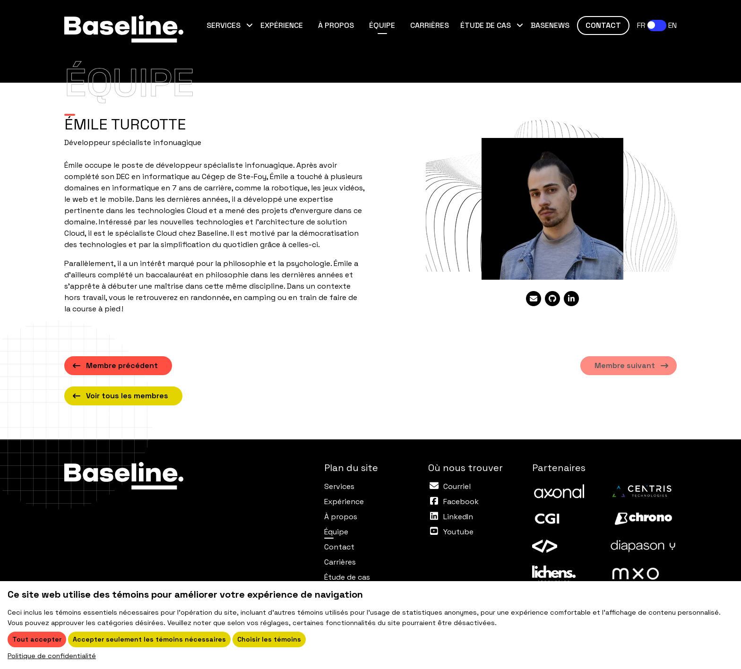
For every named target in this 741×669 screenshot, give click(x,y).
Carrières (429, 25)
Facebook (461, 501)
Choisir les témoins (269, 639)
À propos (336, 25)
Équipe (386, 25)
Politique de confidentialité (52, 656)
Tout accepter (36, 639)
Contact (603, 25)
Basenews (550, 25)
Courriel (457, 486)
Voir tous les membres (127, 396)
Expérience (281, 25)
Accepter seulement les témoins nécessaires (149, 639)
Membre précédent (122, 365)
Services (224, 25)
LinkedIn (458, 517)
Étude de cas (486, 25)
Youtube (458, 532)
